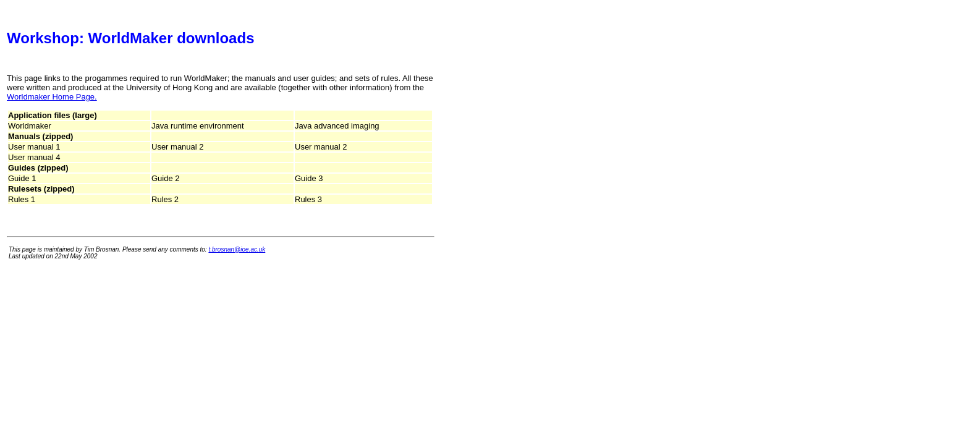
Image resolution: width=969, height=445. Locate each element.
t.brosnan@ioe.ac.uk (236, 249)
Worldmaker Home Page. (52, 96)
